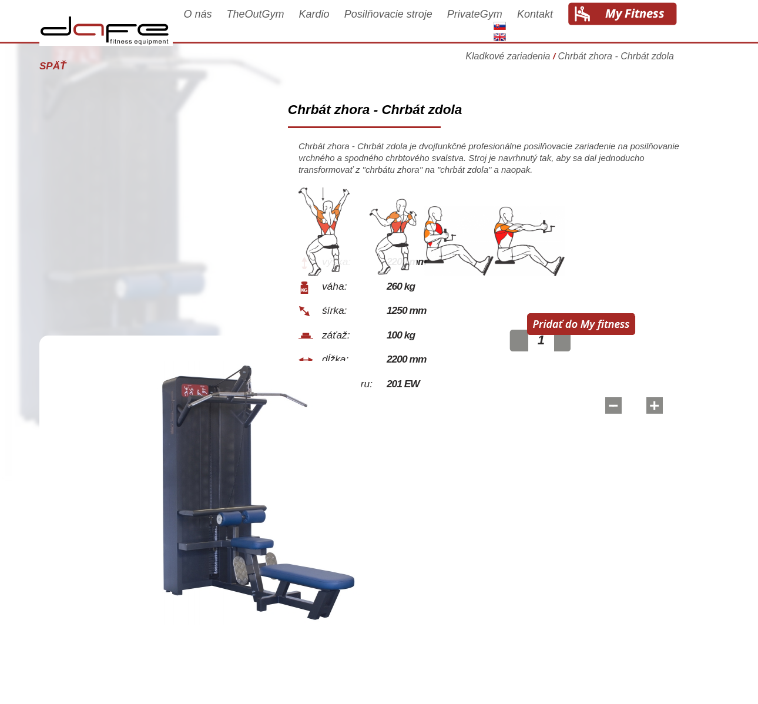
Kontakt (551, 25)
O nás (214, 25)
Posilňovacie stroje (405, 25)
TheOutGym (272, 25)
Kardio (331, 25)
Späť (69, 66)
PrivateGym (491, 25)
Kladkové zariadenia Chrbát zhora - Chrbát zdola (586, 61)
